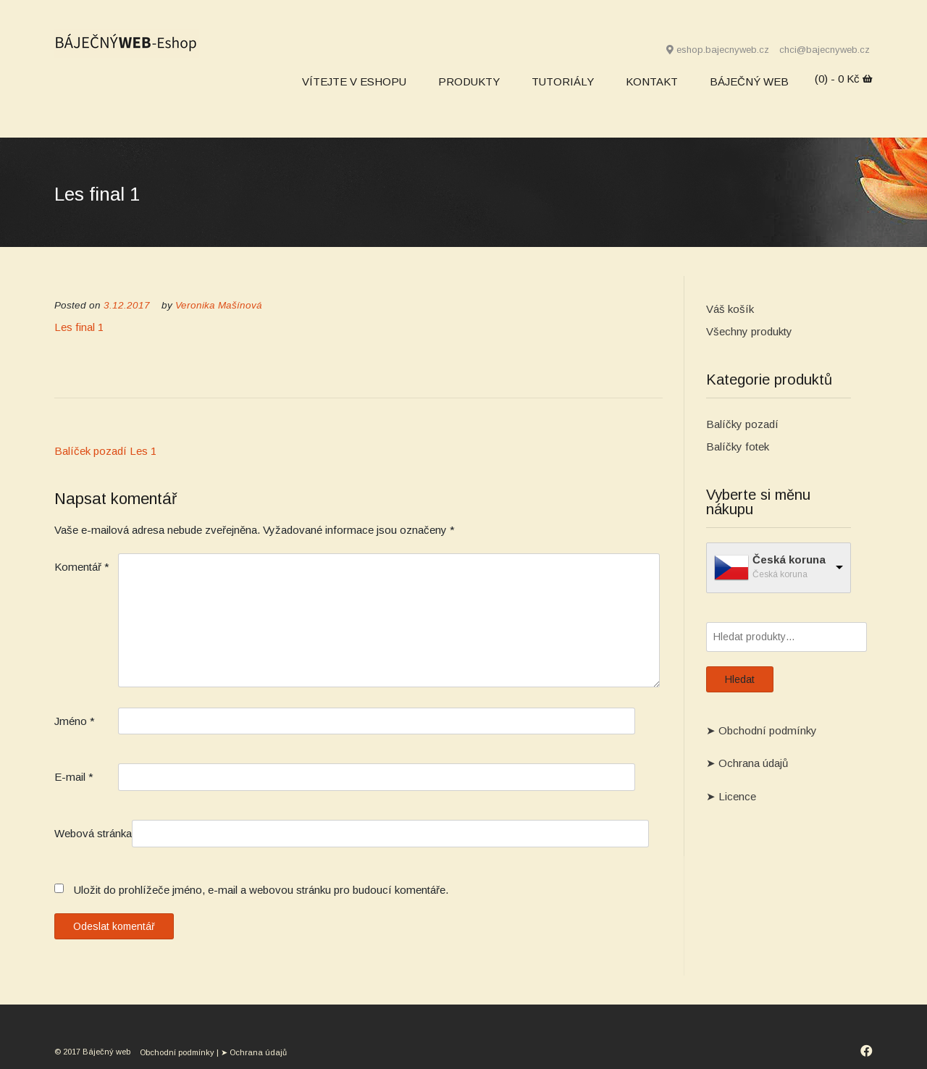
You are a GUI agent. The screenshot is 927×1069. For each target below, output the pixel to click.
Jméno (74, 721)
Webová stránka (93, 833)
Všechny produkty (749, 331)
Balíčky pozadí (742, 424)
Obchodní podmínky (177, 1052)
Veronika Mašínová (218, 305)
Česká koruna (789, 559)
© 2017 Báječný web (93, 1051)
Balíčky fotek (737, 446)
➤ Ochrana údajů (747, 763)
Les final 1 (79, 327)
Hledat (740, 679)
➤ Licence (731, 796)
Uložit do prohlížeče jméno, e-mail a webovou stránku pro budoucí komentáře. (261, 890)
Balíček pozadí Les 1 (105, 451)
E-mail (73, 777)
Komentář (81, 567)
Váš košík (730, 309)
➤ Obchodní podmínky (761, 730)
